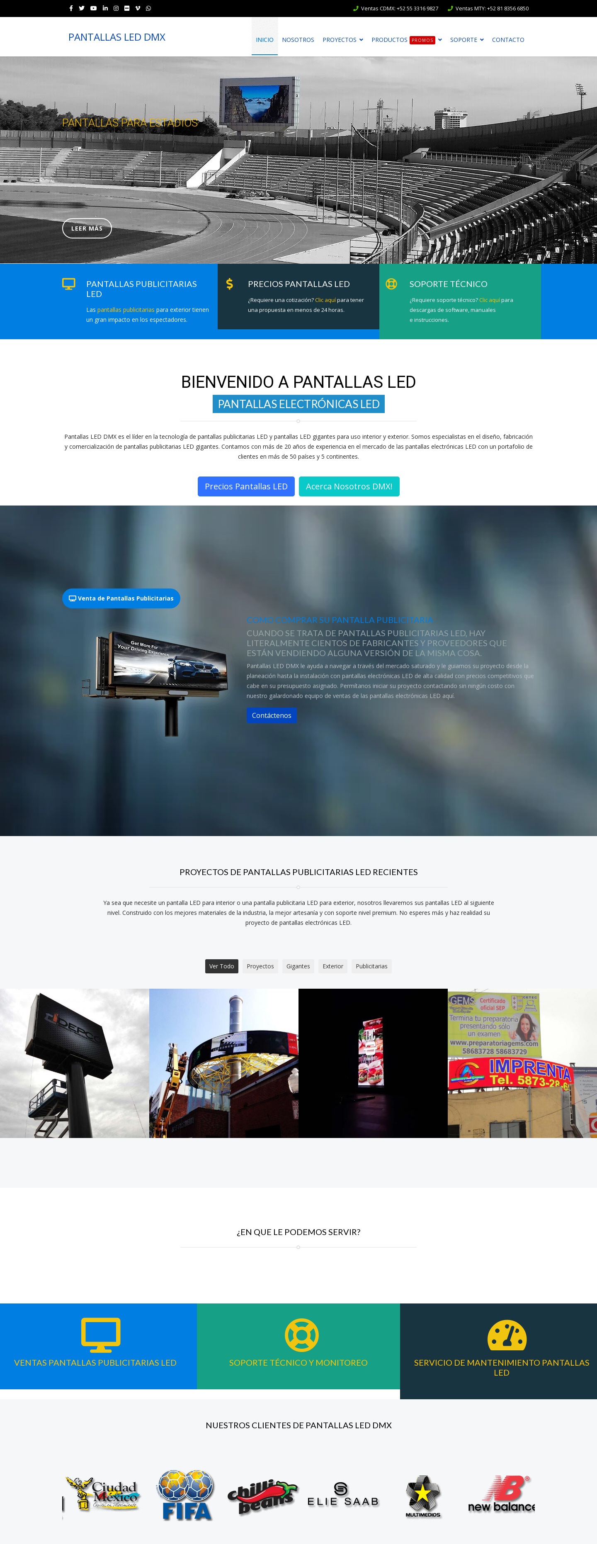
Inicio (265, 40)
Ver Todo (221, 966)
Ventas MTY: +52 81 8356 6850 (492, 8)
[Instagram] (116, 8)
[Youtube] (93, 8)
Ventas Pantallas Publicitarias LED (95, 1362)
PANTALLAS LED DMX (116, 37)
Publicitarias (372, 966)
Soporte (463, 40)
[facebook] (71, 8)
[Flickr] (126, 8)
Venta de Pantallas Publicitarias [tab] (121, 598)
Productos (403, 40)
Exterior (333, 966)
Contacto (508, 40)
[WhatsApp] (148, 8)
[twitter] (82, 8)
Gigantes (298, 966)
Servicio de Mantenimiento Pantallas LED (502, 1367)
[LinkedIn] (105, 8)
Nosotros (298, 40)
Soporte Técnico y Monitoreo (298, 1362)
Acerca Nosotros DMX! (349, 486)
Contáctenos (271, 715)
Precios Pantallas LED (246, 486)
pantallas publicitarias (126, 310)
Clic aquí (325, 300)
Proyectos (340, 40)
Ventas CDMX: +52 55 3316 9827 (399, 8)
